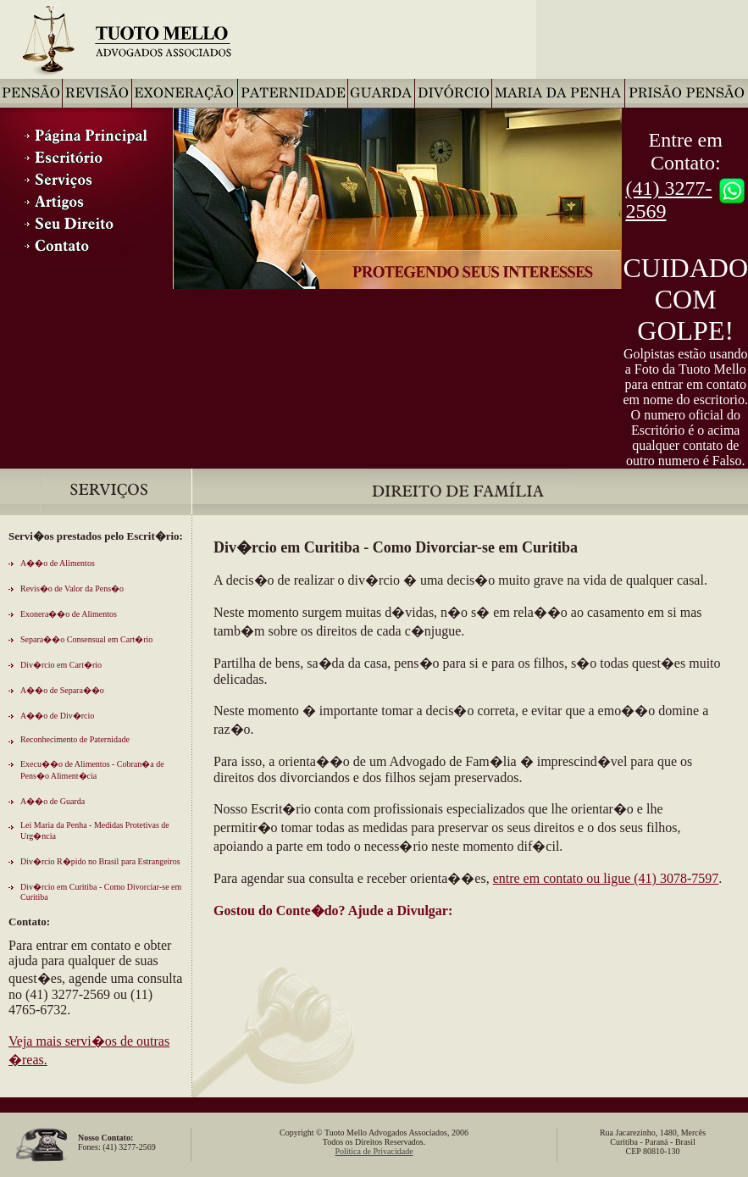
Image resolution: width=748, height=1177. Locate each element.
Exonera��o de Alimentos (68, 614)
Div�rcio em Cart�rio (61, 664)
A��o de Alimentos (57, 563)
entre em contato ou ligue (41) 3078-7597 (606, 878)
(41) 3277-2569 (668, 199)
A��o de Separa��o (62, 690)
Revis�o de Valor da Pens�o (72, 588)
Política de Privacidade (374, 1151)
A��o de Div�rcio (57, 715)
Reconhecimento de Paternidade (75, 739)
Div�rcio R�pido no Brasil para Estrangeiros (100, 861)
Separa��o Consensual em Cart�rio (86, 639)
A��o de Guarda (52, 801)
